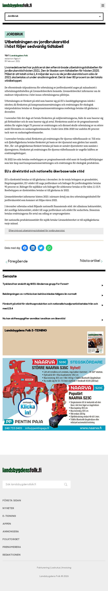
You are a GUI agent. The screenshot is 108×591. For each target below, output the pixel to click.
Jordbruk (14, 34)
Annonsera (11, 531)
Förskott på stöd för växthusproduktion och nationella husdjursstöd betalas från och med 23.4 (53, 306)
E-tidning (9, 516)
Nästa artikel (91, 261)
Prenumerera (12, 547)
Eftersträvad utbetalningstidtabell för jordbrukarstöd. (37, 230)
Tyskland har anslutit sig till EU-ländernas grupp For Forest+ (53, 285)
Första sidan (12, 500)
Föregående (16, 262)
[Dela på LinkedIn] (33, 248)
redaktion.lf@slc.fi (13, 59)
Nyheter (8, 508)
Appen (7, 524)
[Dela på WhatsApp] (49, 248)
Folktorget (11, 539)
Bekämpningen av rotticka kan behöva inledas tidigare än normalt (53, 295)
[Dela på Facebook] (25, 248)
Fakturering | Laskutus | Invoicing (54, 568)
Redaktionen (12, 555)
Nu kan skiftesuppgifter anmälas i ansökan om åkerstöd (53, 319)
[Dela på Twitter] (41, 248)
